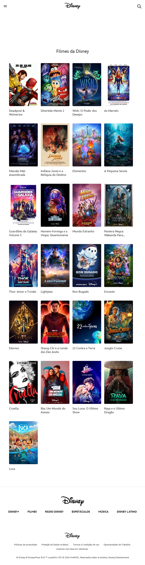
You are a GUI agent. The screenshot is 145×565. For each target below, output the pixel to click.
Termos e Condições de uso (86, 544)
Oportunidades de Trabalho (117, 544)
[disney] (72, 501)
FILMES (32, 511)
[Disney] (72, 6)
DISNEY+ (13, 511)
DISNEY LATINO (127, 511)
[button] (5, 6)
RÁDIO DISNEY (54, 511)
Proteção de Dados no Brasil (55, 544)
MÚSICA (103, 511)
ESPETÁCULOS (81, 511)
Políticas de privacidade (25, 544)
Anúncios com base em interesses (72, 549)
